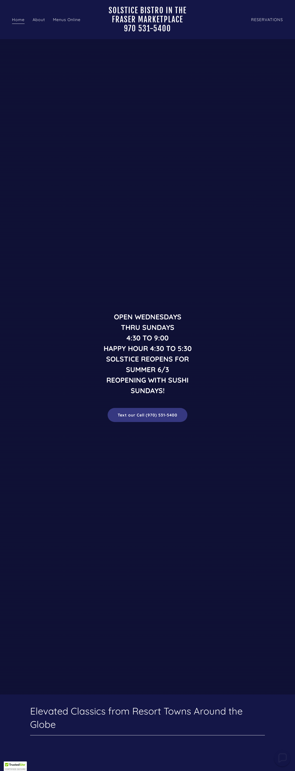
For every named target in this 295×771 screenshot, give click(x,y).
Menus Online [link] (67, 19)
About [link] (39, 19)
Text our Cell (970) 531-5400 (147, 414)
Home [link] (18, 19)
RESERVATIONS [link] (267, 19)
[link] (147, 29)
